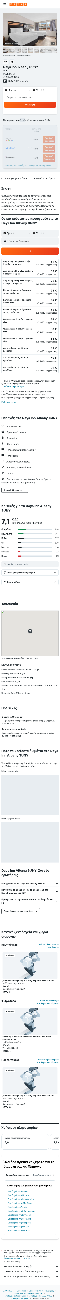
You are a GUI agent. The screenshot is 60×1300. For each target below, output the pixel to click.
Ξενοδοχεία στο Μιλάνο (18, 1195)
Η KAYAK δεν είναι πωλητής (31, 1266)
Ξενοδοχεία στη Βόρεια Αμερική (41, 1291)
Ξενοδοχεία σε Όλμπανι (20, 1298)
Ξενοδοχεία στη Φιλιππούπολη (21, 1211)
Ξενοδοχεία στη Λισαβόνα (19, 1222)
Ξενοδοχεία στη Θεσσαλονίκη (21, 1199)
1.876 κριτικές (21, 81)
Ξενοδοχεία (21, 1291)
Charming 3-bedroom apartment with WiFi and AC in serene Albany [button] (27, 1038)
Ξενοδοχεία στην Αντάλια (19, 1230)
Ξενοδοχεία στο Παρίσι (18, 1191)
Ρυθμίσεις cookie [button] (9, 402)
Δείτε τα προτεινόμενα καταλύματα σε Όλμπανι (48, 1061)
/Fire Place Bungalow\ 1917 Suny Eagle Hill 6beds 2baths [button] (28, 980)
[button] (5, 4)
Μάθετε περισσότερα (14, 386)
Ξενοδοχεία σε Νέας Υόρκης (15, 1296)
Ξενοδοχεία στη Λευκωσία (19, 1219)
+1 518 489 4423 (11, 77)
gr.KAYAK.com (8, 1291)
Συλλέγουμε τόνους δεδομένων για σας (31, 1271)
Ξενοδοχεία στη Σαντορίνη (19, 1215)
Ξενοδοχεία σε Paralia (17, 1207)
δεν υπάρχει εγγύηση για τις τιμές (17, 1258)
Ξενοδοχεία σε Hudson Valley (41, 1296)
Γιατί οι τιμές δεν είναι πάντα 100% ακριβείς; (31, 1276)
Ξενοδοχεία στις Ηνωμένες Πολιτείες (28, 1293)
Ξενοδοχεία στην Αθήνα (18, 1226)
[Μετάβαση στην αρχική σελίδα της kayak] (18, 4)
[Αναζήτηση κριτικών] (32, 564)
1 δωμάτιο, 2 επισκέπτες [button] (18, 97)
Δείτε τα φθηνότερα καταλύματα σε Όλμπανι (48, 1002)
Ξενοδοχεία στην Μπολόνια (20, 1203)
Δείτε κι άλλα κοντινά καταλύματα (49, 946)
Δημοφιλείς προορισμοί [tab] (17, 1175)
